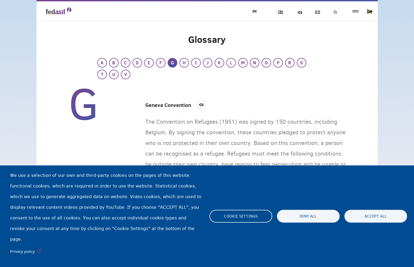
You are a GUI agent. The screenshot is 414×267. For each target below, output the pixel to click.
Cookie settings (241, 216)
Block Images (279, 12)
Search (335, 12)
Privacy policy (22, 251)
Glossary (316, 12)
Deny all (308, 216)
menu (355, 11)
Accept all (375, 216)
